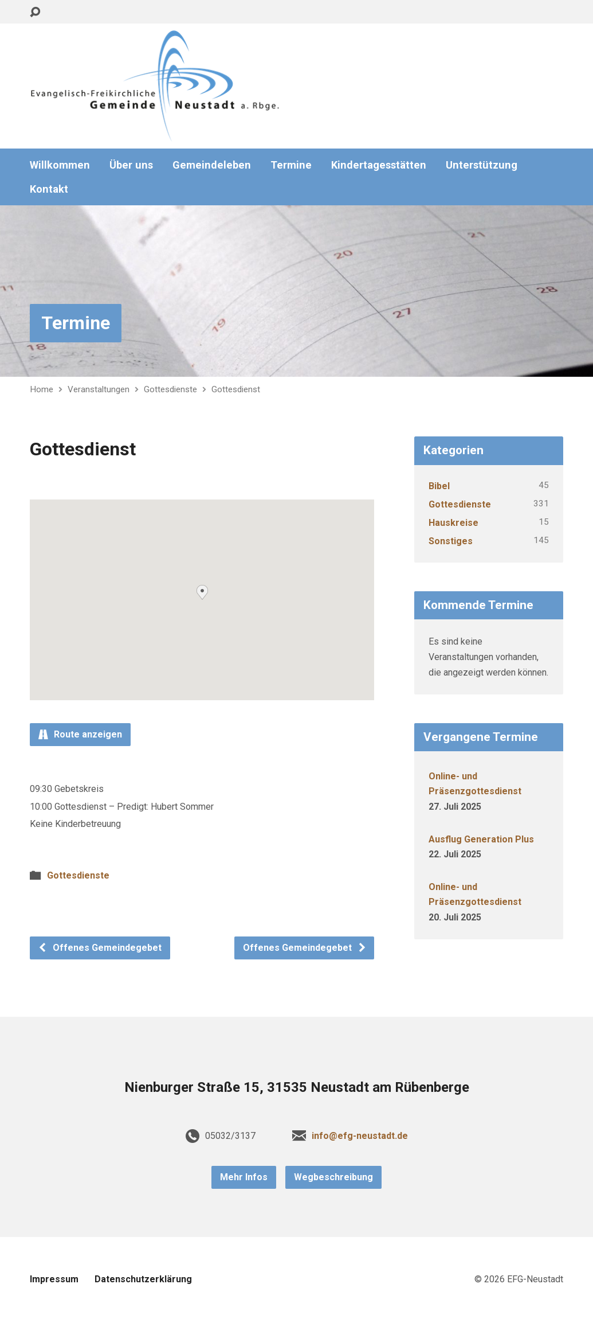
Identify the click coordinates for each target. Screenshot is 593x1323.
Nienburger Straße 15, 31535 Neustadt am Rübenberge (296, 1087)
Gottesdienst (235, 389)
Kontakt (49, 189)
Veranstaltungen (98, 389)
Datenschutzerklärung (143, 1279)
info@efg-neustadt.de (360, 1135)
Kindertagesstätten (378, 165)
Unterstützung (481, 165)
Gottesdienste (170, 389)
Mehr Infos (244, 1177)
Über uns (131, 165)
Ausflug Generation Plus (481, 839)
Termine (291, 165)
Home (41, 389)
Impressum (54, 1279)
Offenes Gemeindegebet (100, 947)
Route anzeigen (80, 734)
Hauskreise (453, 522)
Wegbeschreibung (333, 1177)
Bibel (439, 486)
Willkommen (60, 165)
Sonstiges (451, 541)
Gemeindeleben (211, 165)
